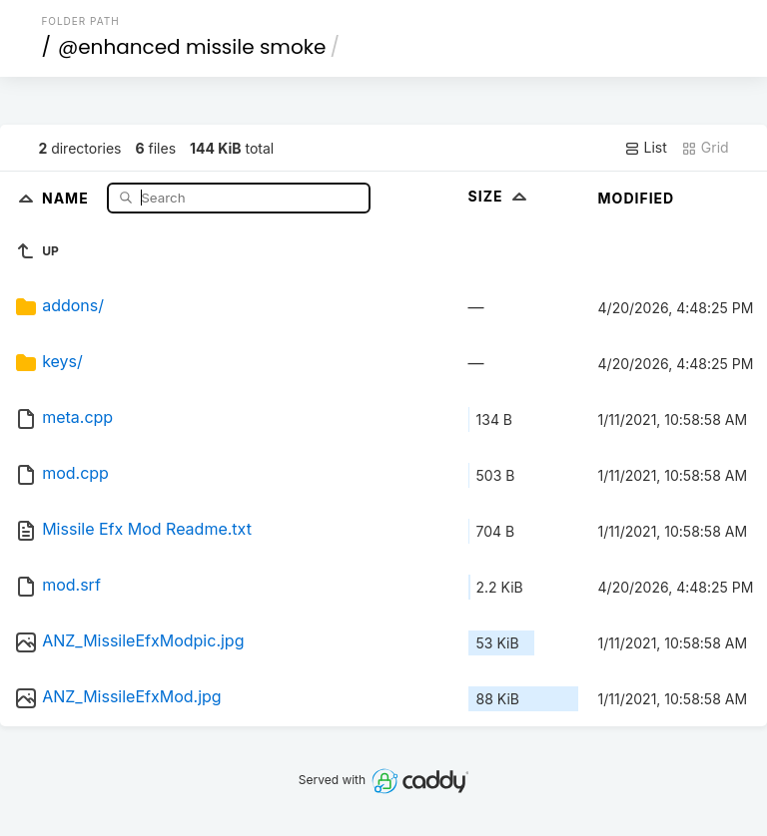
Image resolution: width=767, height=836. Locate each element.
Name (67, 197)
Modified (636, 198)
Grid (705, 148)
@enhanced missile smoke (192, 47)
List (645, 148)
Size (499, 196)
